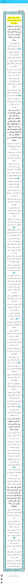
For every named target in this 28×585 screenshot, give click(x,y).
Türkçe (22, 5)
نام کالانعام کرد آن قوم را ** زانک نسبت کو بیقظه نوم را (14, 377)
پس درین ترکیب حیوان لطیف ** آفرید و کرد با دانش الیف (14, 368)
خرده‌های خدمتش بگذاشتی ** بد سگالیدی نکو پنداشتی (14, 55)
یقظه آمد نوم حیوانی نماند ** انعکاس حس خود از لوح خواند (14, 395)
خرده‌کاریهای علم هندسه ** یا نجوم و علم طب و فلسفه (14, 324)
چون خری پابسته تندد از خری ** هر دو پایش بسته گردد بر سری (14, 92)
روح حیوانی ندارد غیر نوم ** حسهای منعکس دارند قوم (14, 386)
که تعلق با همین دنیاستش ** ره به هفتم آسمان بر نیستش (14, 333)
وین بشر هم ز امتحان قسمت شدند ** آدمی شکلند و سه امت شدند (14, 222)
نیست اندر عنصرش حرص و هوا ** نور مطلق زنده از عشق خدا (14, 166)
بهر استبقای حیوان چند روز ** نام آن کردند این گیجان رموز (14, 351)
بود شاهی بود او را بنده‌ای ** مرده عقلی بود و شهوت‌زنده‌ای (13, 46)
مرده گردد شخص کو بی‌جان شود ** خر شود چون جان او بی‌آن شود (14, 278)
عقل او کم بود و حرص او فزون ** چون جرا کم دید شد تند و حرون (14, 72)
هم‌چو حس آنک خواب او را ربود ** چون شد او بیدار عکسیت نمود (14, 403)
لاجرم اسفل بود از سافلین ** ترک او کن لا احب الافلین (14, 412)
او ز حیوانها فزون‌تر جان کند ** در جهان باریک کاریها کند (14, 298)
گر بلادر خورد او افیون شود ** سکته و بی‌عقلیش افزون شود (14, 462)
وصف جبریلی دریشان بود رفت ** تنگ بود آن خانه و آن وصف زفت (14, 267)
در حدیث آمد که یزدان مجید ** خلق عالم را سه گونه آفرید (14, 146)
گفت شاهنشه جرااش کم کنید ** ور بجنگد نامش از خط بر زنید (14, 63)
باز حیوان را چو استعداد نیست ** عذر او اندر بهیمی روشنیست (14, 444)
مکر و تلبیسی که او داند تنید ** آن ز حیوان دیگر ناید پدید (14, 307)
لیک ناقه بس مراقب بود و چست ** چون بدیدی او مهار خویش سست (14, 563)
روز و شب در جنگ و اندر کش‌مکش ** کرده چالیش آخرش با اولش (14, 481)
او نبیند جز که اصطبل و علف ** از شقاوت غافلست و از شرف (14, 184)
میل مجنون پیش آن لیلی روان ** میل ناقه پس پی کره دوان (14, 524)
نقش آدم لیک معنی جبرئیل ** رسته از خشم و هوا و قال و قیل (14, 241)
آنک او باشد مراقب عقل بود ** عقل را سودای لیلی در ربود (14, 554)
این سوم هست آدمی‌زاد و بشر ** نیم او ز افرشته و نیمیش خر (14, 193)
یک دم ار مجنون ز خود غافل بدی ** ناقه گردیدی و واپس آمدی (14, 532)
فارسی (25, 5)
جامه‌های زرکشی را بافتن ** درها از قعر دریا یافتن (14, 316)
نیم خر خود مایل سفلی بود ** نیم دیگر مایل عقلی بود (14, 201)
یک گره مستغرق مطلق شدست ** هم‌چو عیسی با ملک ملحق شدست (14, 232)
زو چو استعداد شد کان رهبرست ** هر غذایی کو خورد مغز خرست (14, 453)
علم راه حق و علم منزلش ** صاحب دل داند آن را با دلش (14, 360)
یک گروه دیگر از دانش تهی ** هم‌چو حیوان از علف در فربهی (14, 175)
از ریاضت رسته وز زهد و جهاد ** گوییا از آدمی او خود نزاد (14, 250)
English (18, 5)
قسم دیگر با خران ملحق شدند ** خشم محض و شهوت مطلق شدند (14, 259)
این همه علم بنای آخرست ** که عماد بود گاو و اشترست (14, 342)
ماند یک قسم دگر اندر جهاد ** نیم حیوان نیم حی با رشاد (14, 472)
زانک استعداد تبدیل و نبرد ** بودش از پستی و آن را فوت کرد (14, 435)
